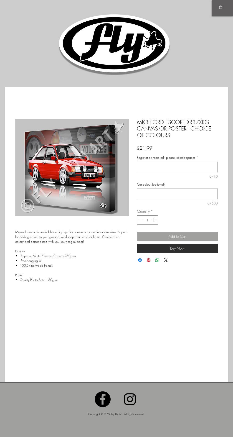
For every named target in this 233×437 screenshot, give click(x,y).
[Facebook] (103, 399)
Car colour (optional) (151, 184)
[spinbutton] (147, 220)
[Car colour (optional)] (177, 194)
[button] (220, 7)
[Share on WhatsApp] (157, 260)
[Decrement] (141, 220)
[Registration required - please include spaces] (177, 167)
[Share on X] (166, 260)
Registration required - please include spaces (167, 157)
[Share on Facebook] (140, 260)
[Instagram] (130, 399)
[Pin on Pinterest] (148, 260)
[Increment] (154, 220)
